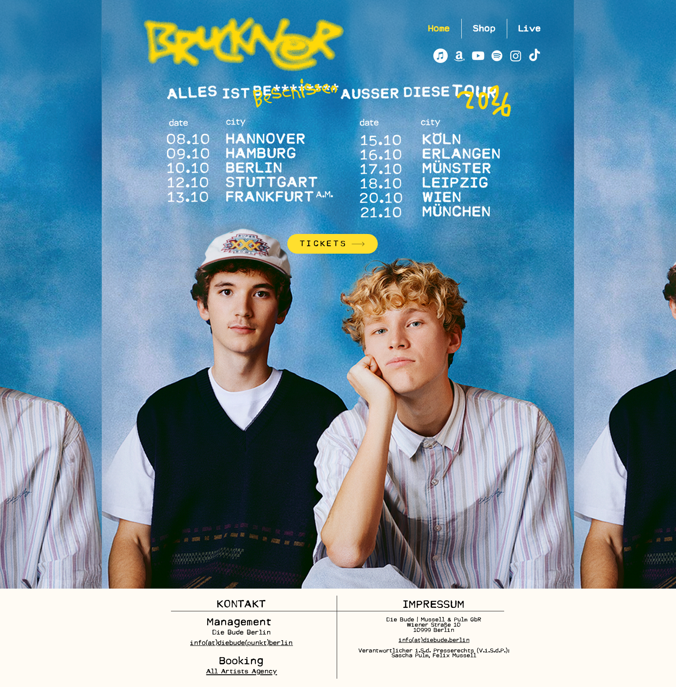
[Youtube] (478, 56)
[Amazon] (459, 56)
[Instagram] (516, 56)
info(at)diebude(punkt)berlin (241, 642)
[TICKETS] (332, 244)
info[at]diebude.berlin (434, 640)
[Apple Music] (440, 56)
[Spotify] (497, 56)
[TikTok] (534, 56)
